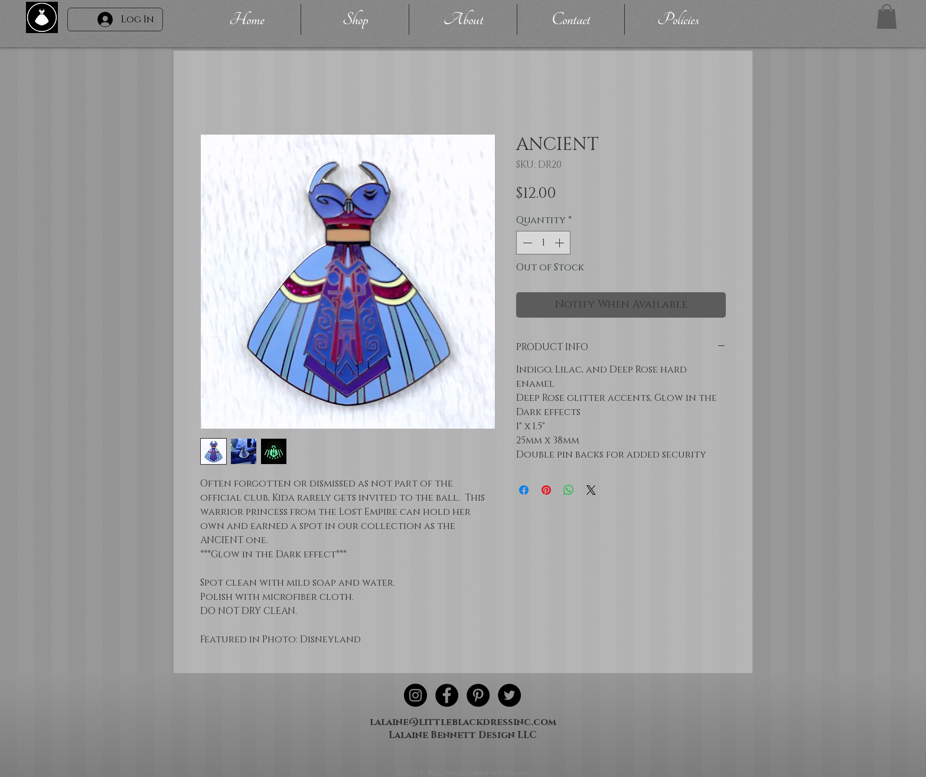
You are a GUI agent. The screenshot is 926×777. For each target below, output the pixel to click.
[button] (886, 16)
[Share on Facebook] (524, 490)
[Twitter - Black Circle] (509, 695)
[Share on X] (591, 490)
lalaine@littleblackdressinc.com (463, 722)
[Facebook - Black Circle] (446, 695)
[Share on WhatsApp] (569, 490)
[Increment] (560, 242)
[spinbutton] (543, 242)
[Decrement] (526, 242)
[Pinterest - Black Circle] (478, 695)
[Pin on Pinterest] (546, 490)
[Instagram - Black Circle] (415, 695)
